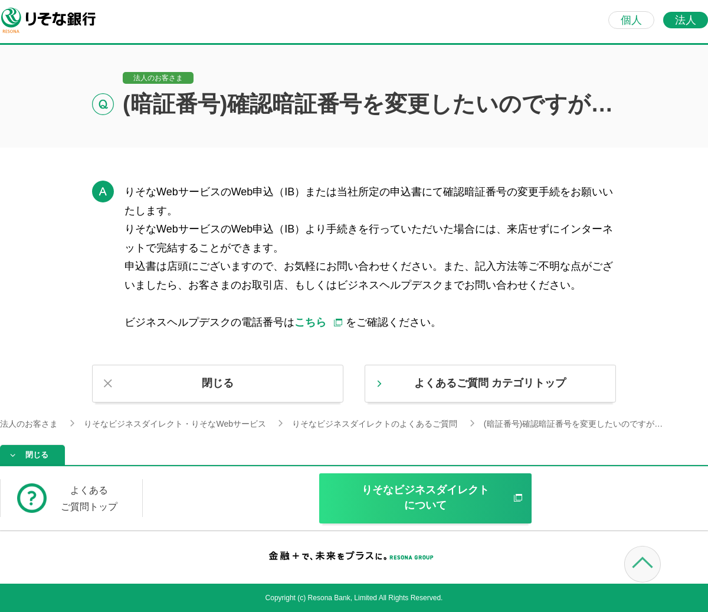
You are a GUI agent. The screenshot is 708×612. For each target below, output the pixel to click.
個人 (631, 20)
